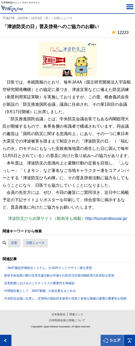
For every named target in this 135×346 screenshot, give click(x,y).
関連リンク (76, 314)
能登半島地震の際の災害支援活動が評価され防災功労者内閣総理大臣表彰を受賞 (59, 275)
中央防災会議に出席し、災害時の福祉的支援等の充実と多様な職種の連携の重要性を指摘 (65, 298)
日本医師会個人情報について (67, 320)
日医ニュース (35, 243)
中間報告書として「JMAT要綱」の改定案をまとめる (40, 291)
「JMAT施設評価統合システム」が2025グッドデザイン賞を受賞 (48, 268)
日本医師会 (58, 314)
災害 (14, 243)
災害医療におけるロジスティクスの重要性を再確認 (39, 283)
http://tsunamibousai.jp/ (106, 218)
